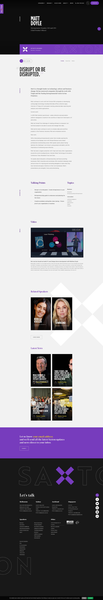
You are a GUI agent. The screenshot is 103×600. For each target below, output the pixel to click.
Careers (52, 528)
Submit (24, 448)
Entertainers (22, 546)
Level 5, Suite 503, (40, 505)
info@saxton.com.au (27, 510)
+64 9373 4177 (60, 508)
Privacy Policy (54, 530)
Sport (21, 532)
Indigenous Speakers (38, 528)
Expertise (68, 60)
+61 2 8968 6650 (45, 510)
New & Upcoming (38, 522)
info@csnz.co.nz (58, 510)
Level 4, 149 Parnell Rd (57, 505)
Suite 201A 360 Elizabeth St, (26, 505)
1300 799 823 (79, 3)
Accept (90, 598)
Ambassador (22, 548)
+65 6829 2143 (76, 512)
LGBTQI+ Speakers (38, 534)
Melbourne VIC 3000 (24, 507)
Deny (84, 598)
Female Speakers (38, 524)
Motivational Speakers (25, 528)
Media (73, 60)
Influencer (22, 550)
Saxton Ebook (54, 532)
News (71, 3)
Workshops (22, 554)
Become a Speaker (55, 526)
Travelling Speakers (38, 530)
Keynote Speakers (36, 48)
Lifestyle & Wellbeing (24, 526)
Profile (62, 60)
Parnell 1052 (54, 507)
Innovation (38, 50)
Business (33, 50)
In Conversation (23, 545)
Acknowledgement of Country (56, 523)
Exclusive (36, 532)
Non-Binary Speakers (39, 526)
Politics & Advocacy (24, 530)
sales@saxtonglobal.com (76, 514)
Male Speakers (37, 535)
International (37, 537)
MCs (21, 543)
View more (36, 337)
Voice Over (57, 3)
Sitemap (53, 534)
